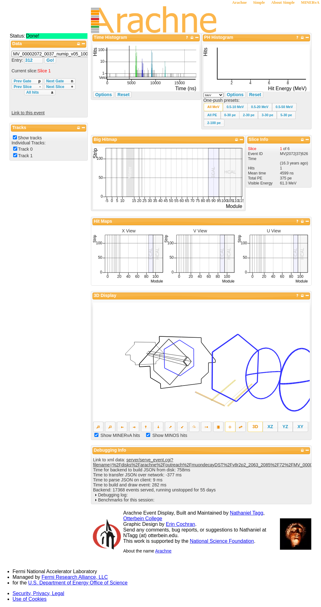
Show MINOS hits (169, 435)
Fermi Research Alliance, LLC (75, 577)
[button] (213, 107)
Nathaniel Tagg (246, 513)
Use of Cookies (30, 599)
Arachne (239, 2)
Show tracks (30, 137)
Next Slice (59, 87)
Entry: (18, 60)
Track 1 (25, 155)
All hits (39, 92)
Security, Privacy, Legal (38, 593)
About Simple (283, 2)
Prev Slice (27, 87)
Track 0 (25, 149)
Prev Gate (27, 81)
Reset (255, 94)
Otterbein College (142, 518)
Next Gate (59, 81)
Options (235, 94)
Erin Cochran (180, 524)
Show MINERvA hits (120, 435)
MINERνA (310, 2)
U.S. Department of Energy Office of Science (78, 582)
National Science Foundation (222, 541)
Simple (259, 2)
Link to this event (28, 112)
